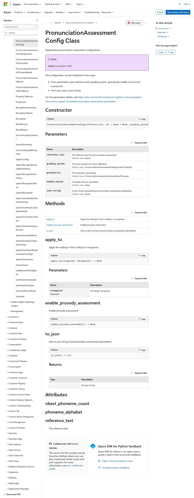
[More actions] (146, 22)
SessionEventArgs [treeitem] (24, 144)
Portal (160, 12)
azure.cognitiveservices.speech (80, 22)
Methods (163, 32)
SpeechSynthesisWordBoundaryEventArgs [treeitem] (27, 252)
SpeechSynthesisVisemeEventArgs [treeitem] (26, 242)
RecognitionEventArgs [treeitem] (26, 107)
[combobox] (21, 26)
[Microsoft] (6, 4)
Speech (57, 22)
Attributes (163, 36)
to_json (50, 230)
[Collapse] (37, 20)
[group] (97, 124)
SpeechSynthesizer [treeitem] (24, 259)
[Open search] (180, 4)
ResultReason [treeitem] (22, 129)
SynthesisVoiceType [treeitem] (25, 285)
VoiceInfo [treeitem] (20, 296)
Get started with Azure (178, 12)
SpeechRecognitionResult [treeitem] (26, 185)
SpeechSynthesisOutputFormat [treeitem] (26, 228)
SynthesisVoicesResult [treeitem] (26, 290)
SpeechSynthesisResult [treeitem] (26, 235)
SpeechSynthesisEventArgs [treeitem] (27, 218)
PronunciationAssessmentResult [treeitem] (27, 79)
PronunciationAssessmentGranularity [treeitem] (27, 61)
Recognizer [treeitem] (21, 118)
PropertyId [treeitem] (21, 101)
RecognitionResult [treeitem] (24, 113)
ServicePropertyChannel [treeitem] (27, 137)
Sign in (187, 3)
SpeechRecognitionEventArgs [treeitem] (26, 176)
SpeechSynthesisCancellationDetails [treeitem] (27, 209)
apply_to (51, 219)
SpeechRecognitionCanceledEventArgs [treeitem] (26, 166)
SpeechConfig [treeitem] (22, 159)
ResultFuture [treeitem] (21, 124)
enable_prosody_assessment (60, 224)
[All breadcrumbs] (48, 22)
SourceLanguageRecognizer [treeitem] (26, 152)
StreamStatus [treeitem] (22, 265)
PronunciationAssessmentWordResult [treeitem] (27, 89)
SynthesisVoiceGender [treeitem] (26, 279)
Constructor (164, 28)
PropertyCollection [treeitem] (24, 96)
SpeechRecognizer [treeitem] (24, 192)
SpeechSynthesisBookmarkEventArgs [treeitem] (27, 200)
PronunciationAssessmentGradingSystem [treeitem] (27, 52)
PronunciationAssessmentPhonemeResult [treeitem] (27, 70)
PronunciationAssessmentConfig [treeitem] (27, 42)
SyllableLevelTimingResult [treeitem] (26, 272)
